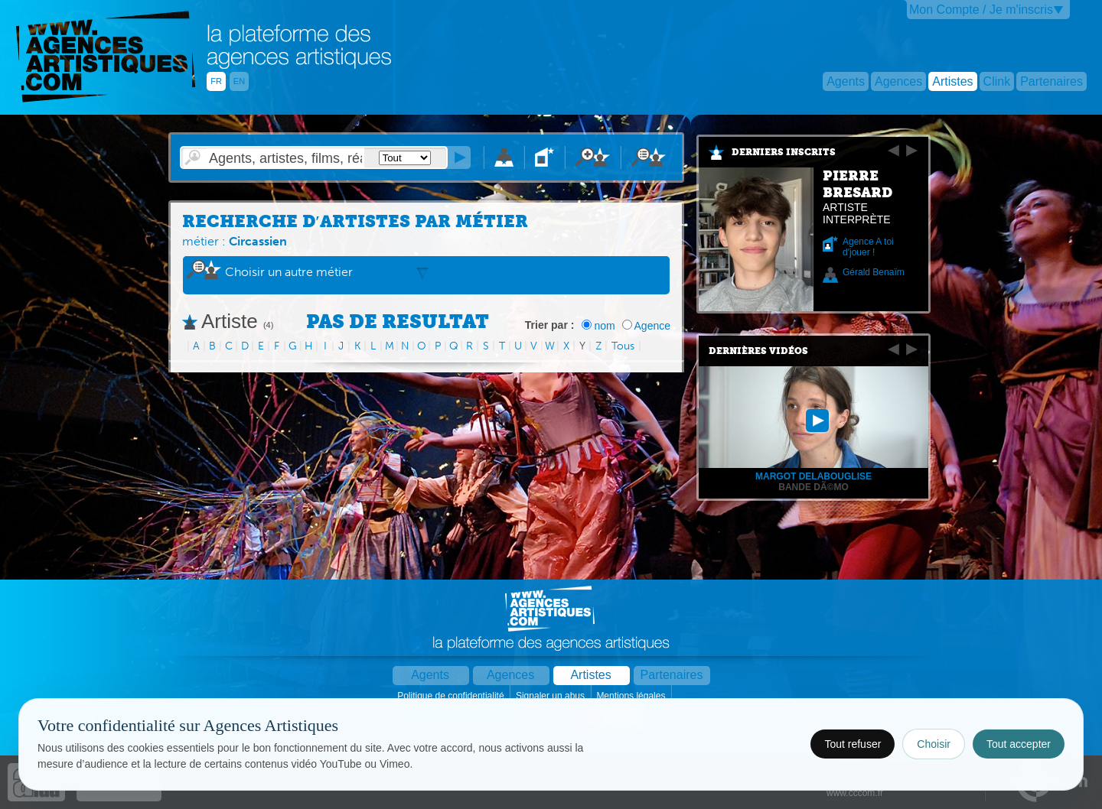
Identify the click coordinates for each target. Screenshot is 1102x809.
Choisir (933, 744)
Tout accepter (1018, 744)
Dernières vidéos (758, 351)
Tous (622, 346)
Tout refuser (852, 744)
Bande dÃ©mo (813, 487)
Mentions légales (631, 695)
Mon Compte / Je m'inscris (981, 9)
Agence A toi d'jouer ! (868, 247)
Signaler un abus (551, 695)
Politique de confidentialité (452, 695)
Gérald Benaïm (874, 272)
